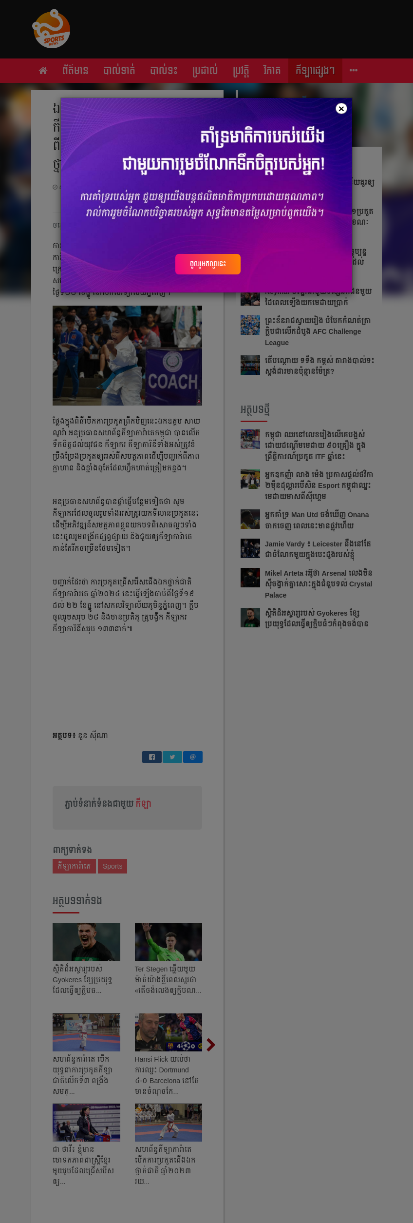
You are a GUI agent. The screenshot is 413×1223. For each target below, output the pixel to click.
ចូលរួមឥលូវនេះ (208, 264)
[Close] (341, 108)
